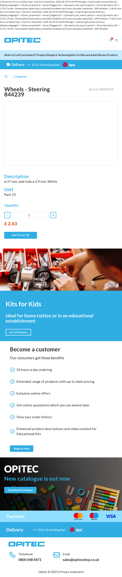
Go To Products (18, 332)
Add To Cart (21, 235)
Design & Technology (59, 55)
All (5, 55)
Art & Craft (14, 55)
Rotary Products (108, 55)
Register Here (22, 448)
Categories (20, 76)
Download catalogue (20, 490)
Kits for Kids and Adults (85, 55)
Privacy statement (72, 571)
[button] (116, 40)
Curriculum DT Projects (34, 55)
